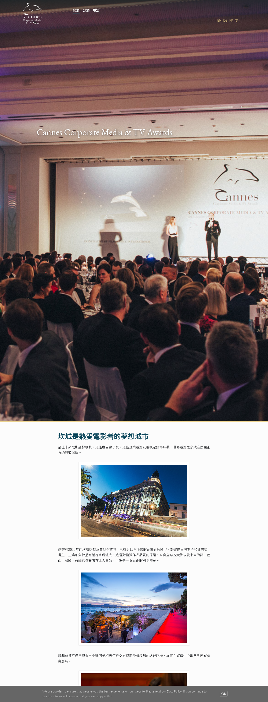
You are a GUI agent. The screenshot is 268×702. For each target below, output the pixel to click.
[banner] (134, 15)
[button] (237, 20)
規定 (96, 10)
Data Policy (174, 691)
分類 (86, 10)
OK (223, 694)
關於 (76, 10)
